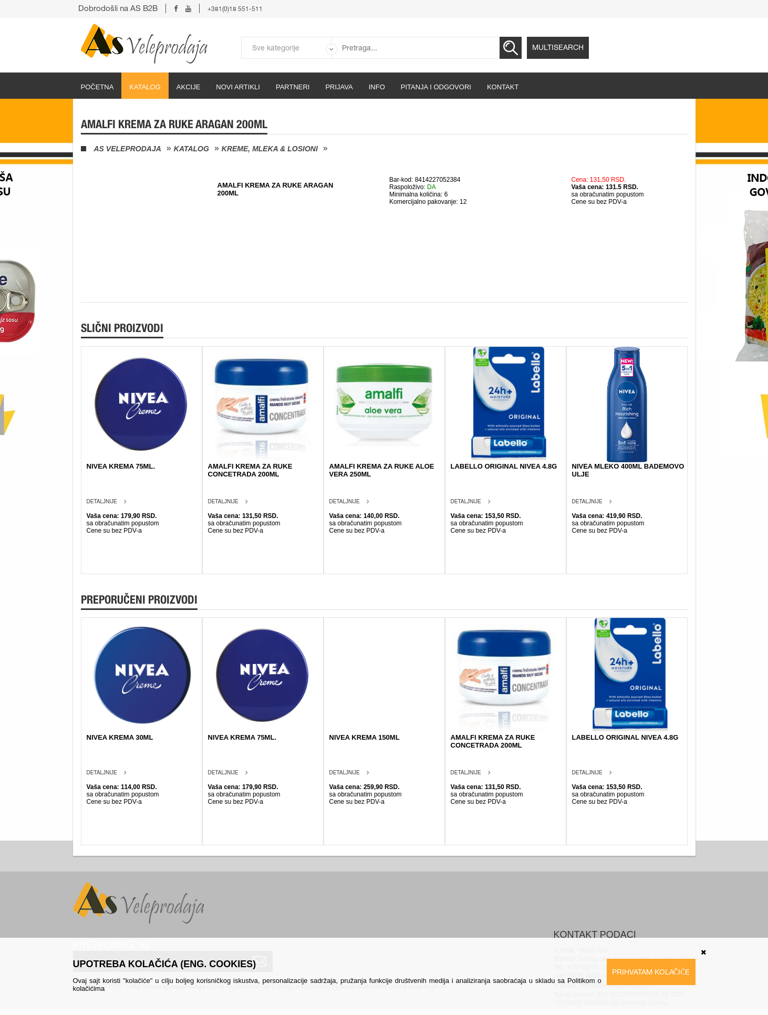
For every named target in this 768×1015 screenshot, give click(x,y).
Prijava (338, 87)
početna (97, 87)
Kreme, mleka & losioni (270, 148)
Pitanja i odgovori (436, 87)
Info (377, 87)
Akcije (189, 87)
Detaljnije (102, 501)
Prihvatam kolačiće (651, 972)
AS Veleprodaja (127, 148)
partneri (293, 87)
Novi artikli (238, 87)
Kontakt (502, 87)
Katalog (144, 87)
